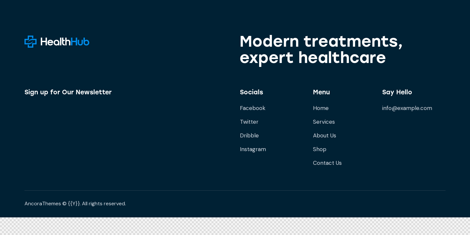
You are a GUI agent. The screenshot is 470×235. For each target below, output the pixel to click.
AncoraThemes (42, 203)
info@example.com (407, 108)
